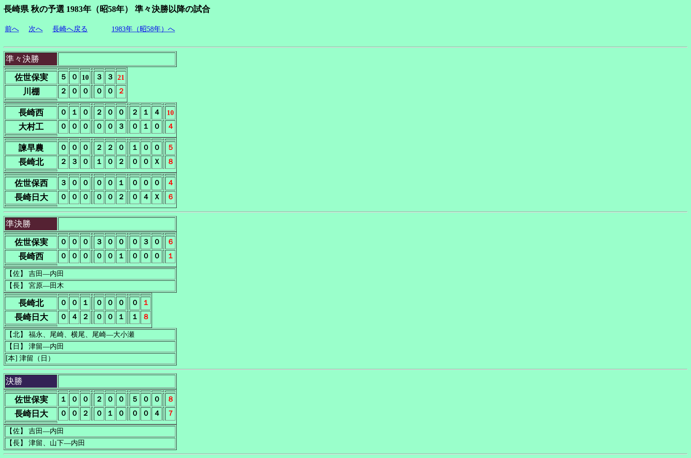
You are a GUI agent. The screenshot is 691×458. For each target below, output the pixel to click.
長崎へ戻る (70, 29)
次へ (36, 29)
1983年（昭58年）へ (143, 29)
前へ (12, 29)
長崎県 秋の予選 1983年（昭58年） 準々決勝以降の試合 (107, 9)
